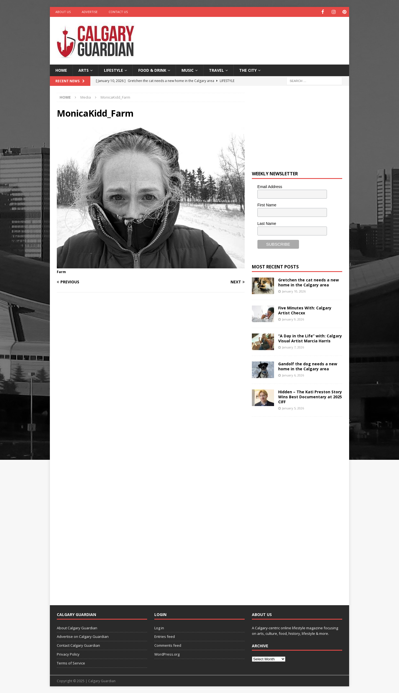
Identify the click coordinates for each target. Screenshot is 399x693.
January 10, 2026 (294, 291)
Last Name (266, 223)
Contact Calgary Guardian (78, 645)
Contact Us (118, 12)
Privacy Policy (68, 653)
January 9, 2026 (293, 319)
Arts (83, 70)
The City (248, 70)
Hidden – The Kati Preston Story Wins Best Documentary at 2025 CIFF (310, 396)
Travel (216, 70)
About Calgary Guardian (77, 627)
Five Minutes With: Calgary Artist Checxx (304, 310)
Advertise (90, 12)
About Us (63, 12)
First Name (266, 204)
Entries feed (164, 636)
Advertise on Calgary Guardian (83, 636)
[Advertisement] (253, 34)
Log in (159, 627)
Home (61, 70)
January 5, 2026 (293, 408)
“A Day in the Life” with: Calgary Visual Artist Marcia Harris (310, 338)
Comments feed (167, 645)
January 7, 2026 (293, 347)
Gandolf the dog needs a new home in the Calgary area (307, 366)
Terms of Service (71, 662)
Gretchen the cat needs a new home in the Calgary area (308, 282)
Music (187, 70)
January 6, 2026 (293, 375)
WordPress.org (167, 653)
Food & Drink (152, 70)
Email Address (269, 186)
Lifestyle (113, 70)
